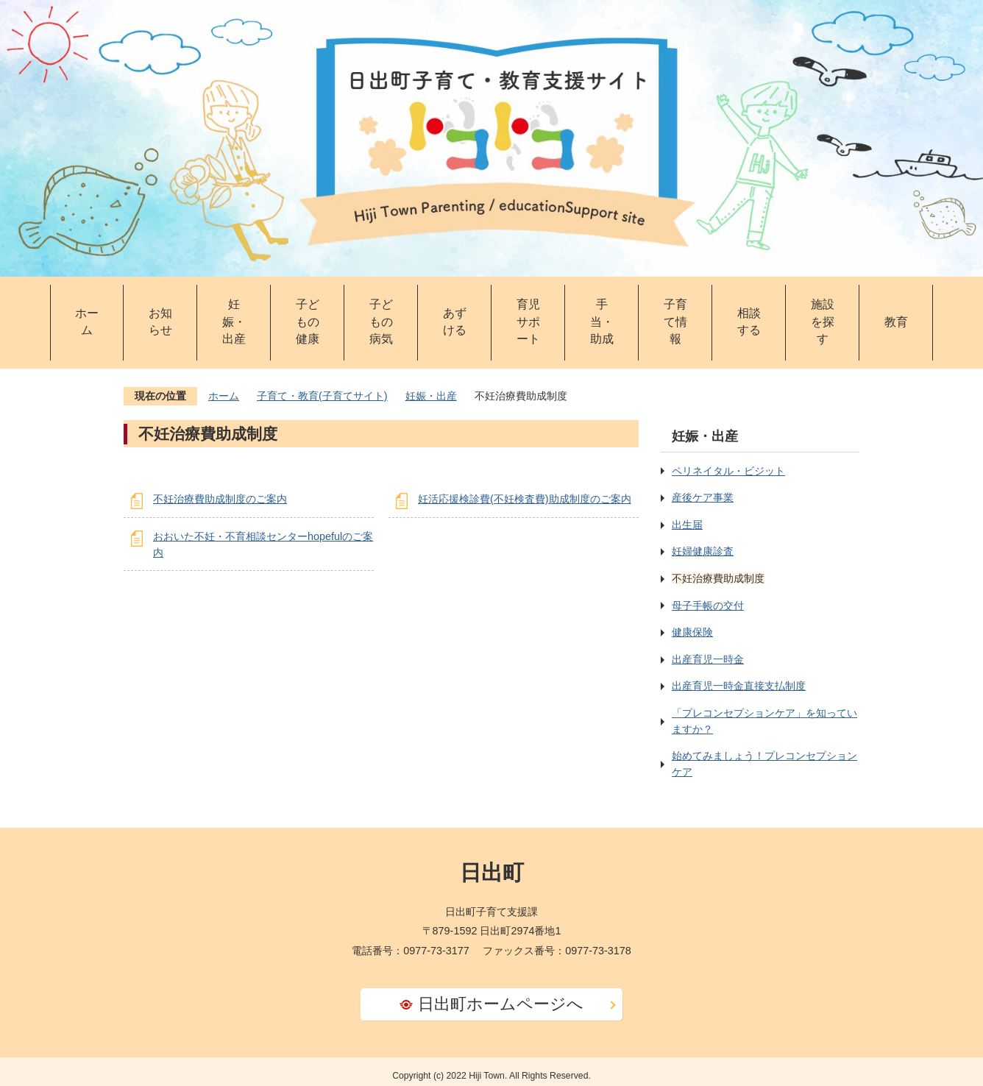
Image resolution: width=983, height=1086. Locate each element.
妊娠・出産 (234, 322)
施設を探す (822, 322)
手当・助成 (602, 322)
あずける (454, 322)
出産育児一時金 (708, 659)
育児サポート (528, 322)
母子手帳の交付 (708, 605)
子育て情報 (675, 322)
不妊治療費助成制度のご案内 (220, 499)
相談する (749, 322)
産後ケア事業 (703, 497)
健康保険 (692, 632)
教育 (896, 322)
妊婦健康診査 (703, 551)
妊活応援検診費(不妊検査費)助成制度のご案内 (524, 499)
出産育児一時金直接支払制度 (739, 686)
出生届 (687, 524)
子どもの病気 (381, 322)
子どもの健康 (307, 322)
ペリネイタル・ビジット (728, 471)
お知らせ (160, 322)
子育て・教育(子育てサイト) (322, 396)
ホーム (87, 322)
